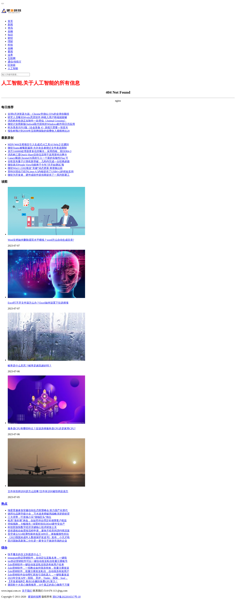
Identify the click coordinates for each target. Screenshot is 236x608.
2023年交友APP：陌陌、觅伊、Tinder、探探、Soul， (38, 578)
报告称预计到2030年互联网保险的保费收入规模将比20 (39, 130)
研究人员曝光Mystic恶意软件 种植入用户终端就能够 (37, 117)
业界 (10, 55)
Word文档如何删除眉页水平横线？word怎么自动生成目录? (41, 239)
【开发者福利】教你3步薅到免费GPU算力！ (33, 581)
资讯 (10, 28)
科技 (10, 44)
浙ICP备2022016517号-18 (67, 596)
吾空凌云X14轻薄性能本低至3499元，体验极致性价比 (38, 534)
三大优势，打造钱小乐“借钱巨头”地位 (29, 517)
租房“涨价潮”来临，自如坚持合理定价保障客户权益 (37, 520)
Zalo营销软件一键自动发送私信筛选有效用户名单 (36, 564)
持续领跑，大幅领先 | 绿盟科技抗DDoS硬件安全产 (36, 523)
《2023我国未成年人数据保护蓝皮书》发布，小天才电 (39, 537)
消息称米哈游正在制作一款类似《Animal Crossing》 (37, 120)
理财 (10, 41)
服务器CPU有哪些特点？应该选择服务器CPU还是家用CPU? (41, 428)
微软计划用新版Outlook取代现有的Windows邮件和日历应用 (41, 124)
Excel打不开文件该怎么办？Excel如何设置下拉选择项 (38, 302)
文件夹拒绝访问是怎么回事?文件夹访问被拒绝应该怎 (38, 491)
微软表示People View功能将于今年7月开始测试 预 (36, 164)
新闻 (10, 24)
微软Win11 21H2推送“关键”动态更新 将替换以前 (35, 168)
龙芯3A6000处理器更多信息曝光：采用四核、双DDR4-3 (39, 151)
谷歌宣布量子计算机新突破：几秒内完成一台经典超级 (39, 161)
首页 (10, 21)
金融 (10, 31)
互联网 (11, 58)
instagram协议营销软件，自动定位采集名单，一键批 (37, 557)
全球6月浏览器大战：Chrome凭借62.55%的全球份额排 (38, 114)
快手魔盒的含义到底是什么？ (24, 554)
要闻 (10, 51)
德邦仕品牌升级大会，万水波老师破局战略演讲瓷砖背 (39, 513)
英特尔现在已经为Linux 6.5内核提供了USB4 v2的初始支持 (41, 171)
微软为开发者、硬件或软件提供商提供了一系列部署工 (39, 175)
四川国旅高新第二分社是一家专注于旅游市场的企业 (37, 540)
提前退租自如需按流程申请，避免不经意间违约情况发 (39, 530)
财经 (10, 38)
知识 (10, 34)
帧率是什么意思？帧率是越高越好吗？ (30, 365)
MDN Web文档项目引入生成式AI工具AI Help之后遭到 (38, 144)
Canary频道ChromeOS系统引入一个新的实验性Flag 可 (38, 158)
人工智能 (13, 68)
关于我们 (27, 590)
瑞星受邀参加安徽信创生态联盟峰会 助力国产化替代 (38, 510)
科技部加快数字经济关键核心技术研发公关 (32, 527)
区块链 (11, 65)
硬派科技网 (34, 596)
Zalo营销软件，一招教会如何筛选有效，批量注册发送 (38, 568)
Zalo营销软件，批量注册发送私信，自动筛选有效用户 (38, 571)
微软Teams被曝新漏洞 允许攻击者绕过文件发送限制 (37, 147)
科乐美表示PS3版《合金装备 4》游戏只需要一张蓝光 (38, 127)
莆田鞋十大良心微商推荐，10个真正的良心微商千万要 (39, 584)
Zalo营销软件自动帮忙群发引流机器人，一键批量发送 (38, 574)
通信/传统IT (14, 61)
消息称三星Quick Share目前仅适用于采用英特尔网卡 (37, 154)
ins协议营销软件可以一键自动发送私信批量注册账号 (37, 561)
